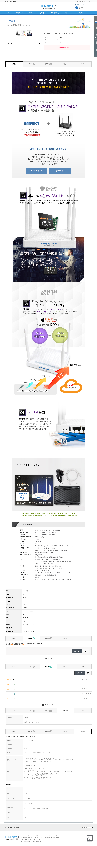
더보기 (85, 651)
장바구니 (86, 1)
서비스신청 (54, 13)
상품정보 (14, 64)
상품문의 (48, 64)
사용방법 (41, 13)
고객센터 (80, 13)
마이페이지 (68, 13)
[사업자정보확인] (56, 837)
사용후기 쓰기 (77, 651)
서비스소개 (20, 13)
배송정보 (65, 64)
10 (50, 704)
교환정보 (83, 64)
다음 (52, 704)
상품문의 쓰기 (79, 673)
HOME (8, 13)
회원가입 (81, 1)
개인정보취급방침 (8, 827)
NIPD (31, 13)
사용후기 (31, 64)
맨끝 (54, 704)
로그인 (76, 1)
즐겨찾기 (91, 1)
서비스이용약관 (17, 827)
